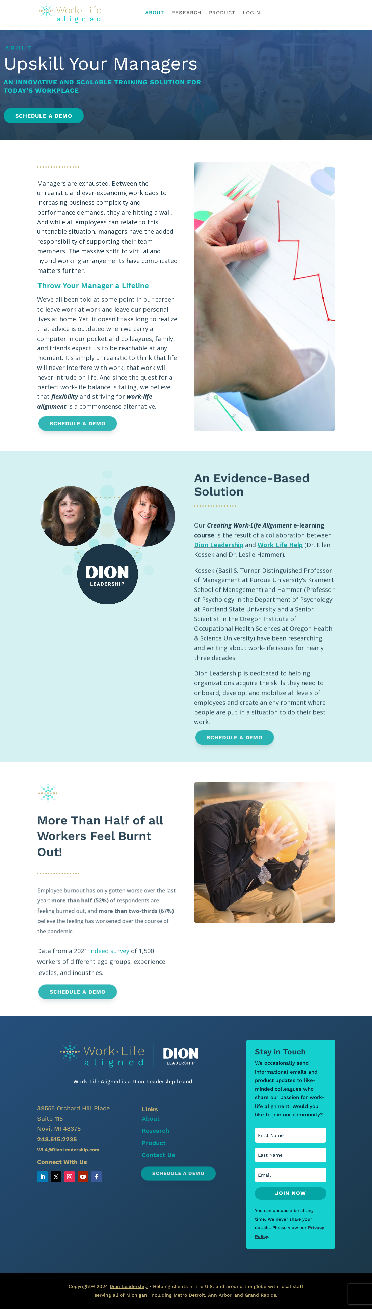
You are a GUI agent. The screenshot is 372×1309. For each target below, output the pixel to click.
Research (186, 13)
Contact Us (158, 1154)
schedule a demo (305, 12)
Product (222, 13)
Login (251, 13)
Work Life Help (280, 579)
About (154, 13)
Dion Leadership (218, 579)
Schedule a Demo (46, 116)
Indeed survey (109, 956)
